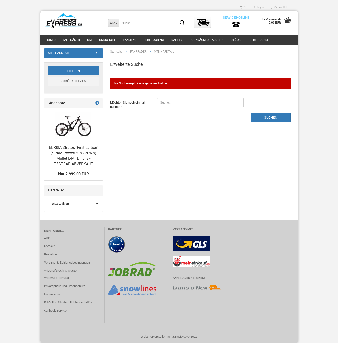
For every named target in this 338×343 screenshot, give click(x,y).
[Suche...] (113, 23)
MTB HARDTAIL (59, 53)
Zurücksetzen (73, 81)
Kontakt (49, 246)
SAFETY (176, 40)
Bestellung (51, 254)
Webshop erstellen (153, 336)
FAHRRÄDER (71, 40)
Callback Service (55, 310)
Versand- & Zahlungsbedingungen (67, 262)
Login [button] (259, 7)
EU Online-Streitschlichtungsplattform (69, 302)
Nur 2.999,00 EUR (73, 174)
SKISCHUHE (107, 40)
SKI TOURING (154, 40)
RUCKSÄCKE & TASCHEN (206, 40)
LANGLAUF (130, 40)
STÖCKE (236, 40)
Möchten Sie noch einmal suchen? (127, 105)
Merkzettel (279, 7)
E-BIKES (50, 40)
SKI (89, 40)
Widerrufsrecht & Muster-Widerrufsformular (61, 274)
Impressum (52, 294)
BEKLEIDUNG (258, 40)
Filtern (73, 71)
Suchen (270, 117)
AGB (47, 238)
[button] (243, 7)
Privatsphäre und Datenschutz (64, 286)
